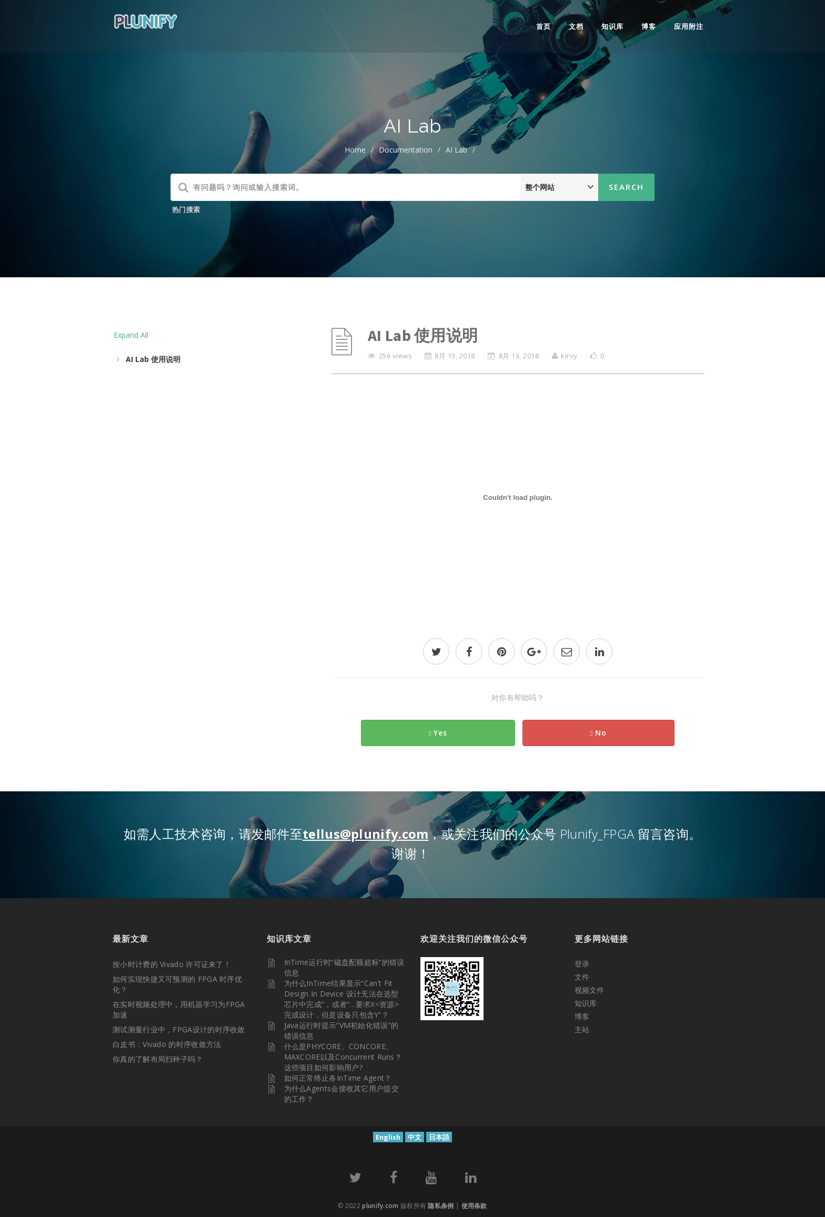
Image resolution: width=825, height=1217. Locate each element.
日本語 (439, 1137)
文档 (576, 26)
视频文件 (589, 990)
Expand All (131, 335)
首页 (543, 26)
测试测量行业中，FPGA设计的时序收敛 (179, 1029)
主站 (582, 1029)
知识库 (612, 26)
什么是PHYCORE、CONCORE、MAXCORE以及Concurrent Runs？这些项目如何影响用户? (343, 1056)
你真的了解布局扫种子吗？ (158, 1059)
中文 (414, 1137)
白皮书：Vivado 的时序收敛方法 (167, 1044)
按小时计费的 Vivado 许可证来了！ (172, 964)
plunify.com (380, 1205)
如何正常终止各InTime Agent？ (338, 1078)
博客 (648, 26)
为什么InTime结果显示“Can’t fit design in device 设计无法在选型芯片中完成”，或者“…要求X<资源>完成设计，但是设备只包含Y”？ (341, 999)
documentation (405, 150)
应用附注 (688, 26)
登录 (582, 964)
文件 (582, 977)
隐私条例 (441, 1205)
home (355, 150)
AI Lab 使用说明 (153, 359)
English (388, 1137)
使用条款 (474, 1205)
